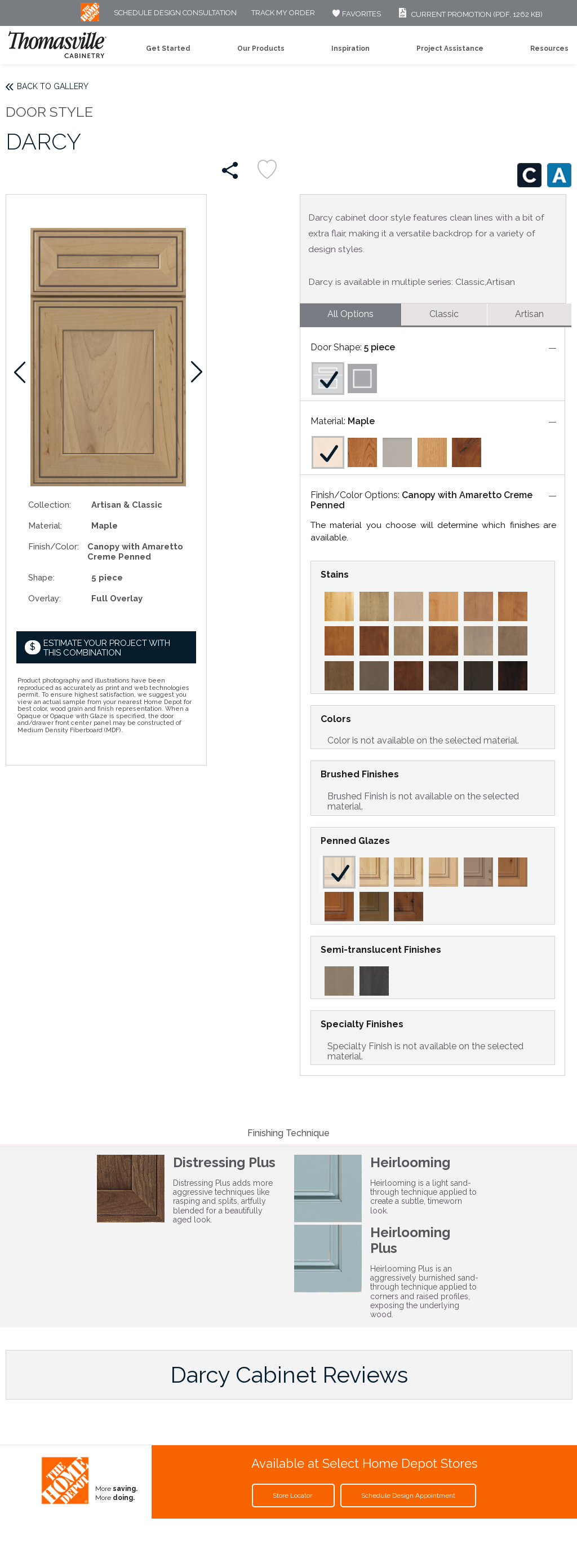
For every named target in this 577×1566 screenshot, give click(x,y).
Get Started (168, 48)
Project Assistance (449, 48)
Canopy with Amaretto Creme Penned (421, 500)
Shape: (41, 577)
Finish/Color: (53, 546)
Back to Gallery (52, 86)
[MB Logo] (90, 19)
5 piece (379, 347)
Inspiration (350, 48)
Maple (361, 421)
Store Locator (293, 1495)
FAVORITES (355, 14)
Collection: (49, 504)
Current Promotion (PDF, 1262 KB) (469, 14)
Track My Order (283, 13)
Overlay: (44, 598)
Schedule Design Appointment (408, 1495)
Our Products (261, 48)
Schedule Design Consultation (175, 13)
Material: (45, 525)
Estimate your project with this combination (106, 648)
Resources (549, 48)
